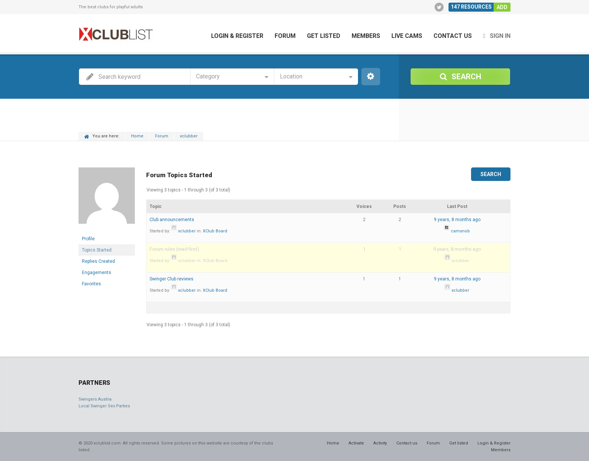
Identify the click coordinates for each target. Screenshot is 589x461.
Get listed (323, 35)
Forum (285, 35)
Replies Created (98, 261)
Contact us (452, 35)
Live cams (406, 35)
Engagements (96, 272)
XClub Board (215, 231)
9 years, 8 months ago (457, 219)
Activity (380, 443)
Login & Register (237, 35)
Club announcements (172, 219)
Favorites (91, 283)
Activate (356, 443)
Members (366, 35)
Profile (88, 238)
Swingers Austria (95, 399)
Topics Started (97, 250)
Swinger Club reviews (171, 279)
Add (502, 7)
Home (137, 136)
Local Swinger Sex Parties (104, 406)
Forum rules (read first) (174, 249)
